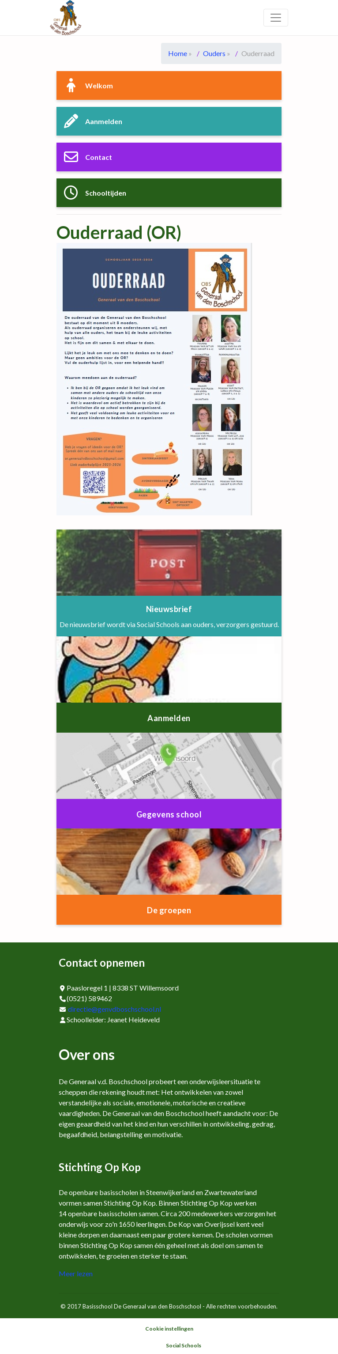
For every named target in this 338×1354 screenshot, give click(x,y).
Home (177, 53)
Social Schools (183, 1345)
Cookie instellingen (169, 1328)
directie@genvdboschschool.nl (114, 1009)
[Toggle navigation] (275, 17)
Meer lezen (76, 1273)
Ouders (214, 53)
